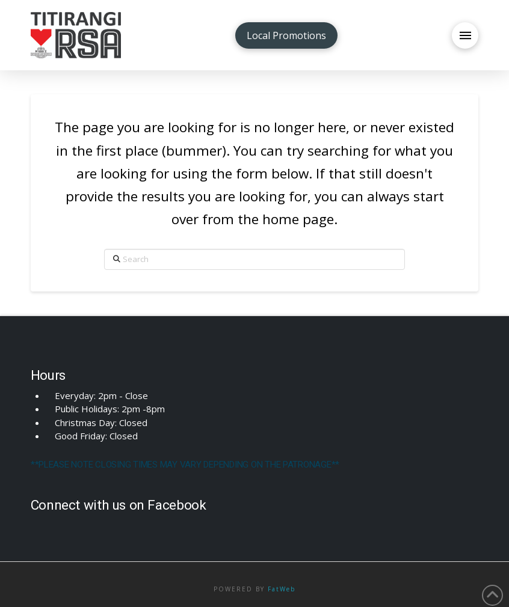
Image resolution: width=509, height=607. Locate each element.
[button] (465, 35)
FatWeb (281, 589)
